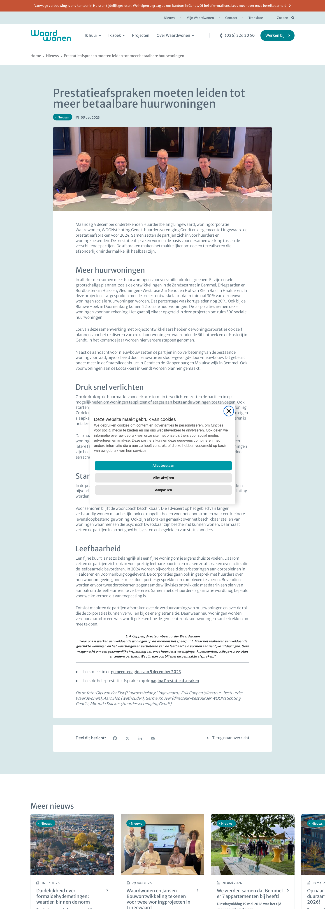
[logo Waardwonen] (50, 36)
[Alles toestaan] (163, 466)
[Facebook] (114, 738)
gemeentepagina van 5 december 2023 (146, 671)
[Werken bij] (277, 35)
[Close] (229, 411)
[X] (127, 738)
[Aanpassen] (163, 490)
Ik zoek (114, 35)
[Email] (152, 738)
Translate (255, 18)
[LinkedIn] (140, 738)
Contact (231, 18)
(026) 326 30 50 (240, 35)
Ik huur (91, 35)
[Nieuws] (52, 55)
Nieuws (169, 18)
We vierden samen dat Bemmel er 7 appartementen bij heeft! (250, 893)
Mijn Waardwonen (200, 18)
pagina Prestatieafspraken (175, 680)
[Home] (35, 55)
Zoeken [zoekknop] (282, 18)
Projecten (140, 35)
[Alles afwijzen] (163, 478)
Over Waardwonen (173, 35)
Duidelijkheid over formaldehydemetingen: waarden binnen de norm (63, 896)
